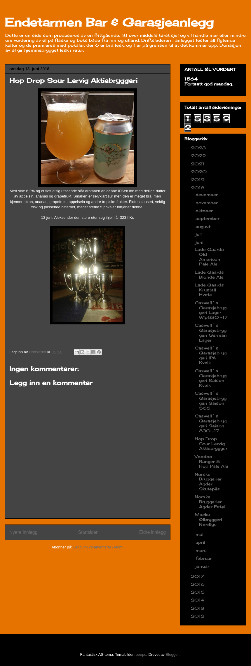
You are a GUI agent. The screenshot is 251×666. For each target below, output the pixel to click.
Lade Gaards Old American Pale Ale (209, 256)
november (207, 202)
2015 (198, 592)
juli (199, 234)
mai (200, 534)
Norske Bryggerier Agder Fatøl (210, 501)
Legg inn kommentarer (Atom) (98, 547)
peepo (141, 654)
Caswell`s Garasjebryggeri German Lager (211, 332)
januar (203, 566)
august (204, 226)
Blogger (172, 654)
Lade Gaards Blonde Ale (209, 274)
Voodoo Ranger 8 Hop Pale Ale (211, 461)
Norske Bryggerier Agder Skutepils (208, 481)
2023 (199, 147)
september (208, 218)
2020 (199, 171)
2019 (198, 179)
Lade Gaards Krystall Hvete (209, 289)
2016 (198, 584)
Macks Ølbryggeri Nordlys (208, 519)
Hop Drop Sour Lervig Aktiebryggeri (212, 443)
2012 (198, 615)
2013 (198, 608)
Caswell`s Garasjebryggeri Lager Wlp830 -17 (211, 310)
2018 (198, 187)
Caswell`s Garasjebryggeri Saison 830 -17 (210, 423)
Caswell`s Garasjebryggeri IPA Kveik (210, 355)
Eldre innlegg (152, 532)
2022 (199, 155)
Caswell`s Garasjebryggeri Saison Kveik (210, 378)
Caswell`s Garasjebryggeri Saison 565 (210, 400)
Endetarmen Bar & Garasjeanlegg (109, 22)
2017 (198, 576)
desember (207, 194)
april (201, 542)
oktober (205, 210)
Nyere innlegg (23, 532)
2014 (198, 599)
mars (202, 550)
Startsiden (88, 532)
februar (204, 558)
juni (200, 242)
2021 (198, 163)
